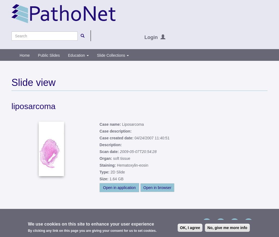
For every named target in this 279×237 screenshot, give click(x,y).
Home (25, 55)
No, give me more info (227, 228)
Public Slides (49, 55)
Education (78, 55)
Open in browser (157, 187)
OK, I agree (190, 228)
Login (151, 37)
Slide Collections (113, 55)
